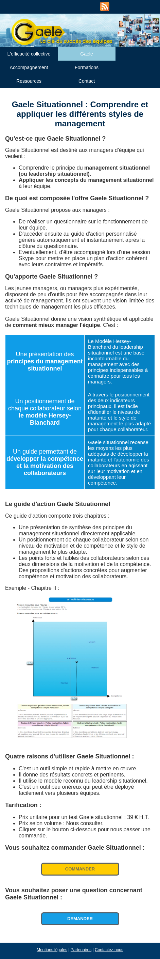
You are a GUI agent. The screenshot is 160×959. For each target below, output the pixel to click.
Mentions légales (52, 949)
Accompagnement (29, 67)
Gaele (86, 54)
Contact (86, 81)
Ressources (28, 81)
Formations (87, 67)
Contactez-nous (109, 949)
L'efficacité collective (29, 54)
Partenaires (81, 949)
